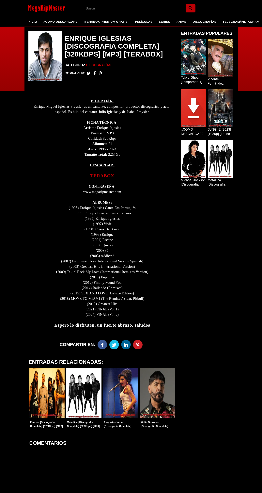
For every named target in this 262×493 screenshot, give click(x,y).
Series (164, 21)
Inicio (32, 21)
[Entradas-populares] (47, 394)
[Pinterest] (100, 73)
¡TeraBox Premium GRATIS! (106, 21)
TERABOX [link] (102, 176)
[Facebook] (102, 345)
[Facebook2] (94, 73)
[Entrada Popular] (193, 57)
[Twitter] (88, 73)
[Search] (190, 8)
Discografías (204, 21)
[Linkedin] (126, 345)
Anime (181, 21)
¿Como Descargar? (60, 21)
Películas (144, 21)
